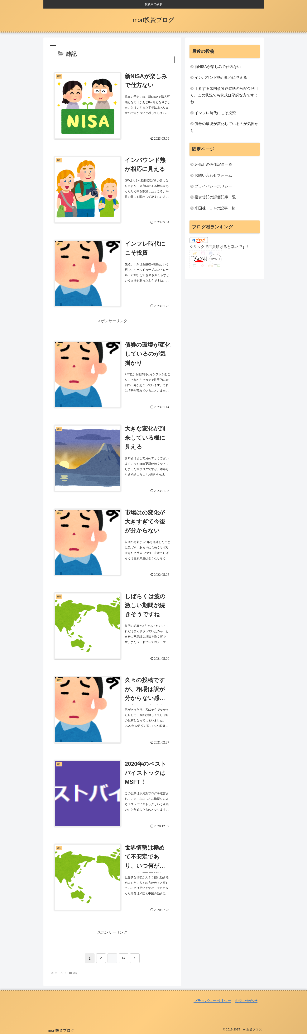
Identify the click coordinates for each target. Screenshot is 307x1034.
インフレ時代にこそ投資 (215, 113)
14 (123, 958)
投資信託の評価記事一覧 (215, 197)
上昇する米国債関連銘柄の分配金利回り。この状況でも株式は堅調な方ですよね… (224, 95)
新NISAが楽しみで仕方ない (218, 67)
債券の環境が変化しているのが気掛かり (224, 127)
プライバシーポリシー (213, 186)
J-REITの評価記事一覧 (213, 164)
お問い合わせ (246, 1001)
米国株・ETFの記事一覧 (215, 208)
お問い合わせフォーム (213, 175)
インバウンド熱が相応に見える (221, 77)
